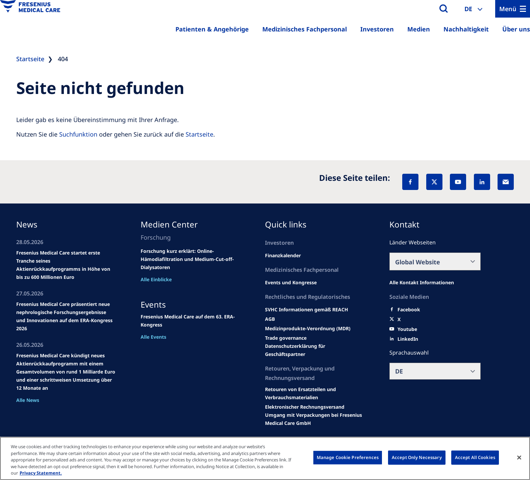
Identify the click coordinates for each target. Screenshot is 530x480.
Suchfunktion (78, 134)
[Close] (519, 457)
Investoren (377, 29)
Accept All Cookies (475, 457)
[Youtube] (407, 329)
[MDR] (308, 329)
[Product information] (314, 393)
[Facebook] (410, 182)
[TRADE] (314, 350)
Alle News (27, 400)
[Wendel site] (291, 283)
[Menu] (512, 9)
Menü (507, 9)
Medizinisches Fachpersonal (304, 29)
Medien (418, 29)
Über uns (516, 29)
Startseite (199, 134)
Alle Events (153, 337)
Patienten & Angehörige (212, 29)
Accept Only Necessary (417, 457)
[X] (434, 182)
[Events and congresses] (306, 310)
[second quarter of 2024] (283, 255)
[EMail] (506, 182)
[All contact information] (421, 283)
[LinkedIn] (482, 182)
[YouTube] (458, 182)
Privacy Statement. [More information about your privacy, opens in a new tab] (41, 473)
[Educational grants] (270, 319)
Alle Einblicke (156, 279)
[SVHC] (286, 338)
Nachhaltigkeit (466, 29)
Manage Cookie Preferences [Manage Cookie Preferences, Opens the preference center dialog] (348, 457)
